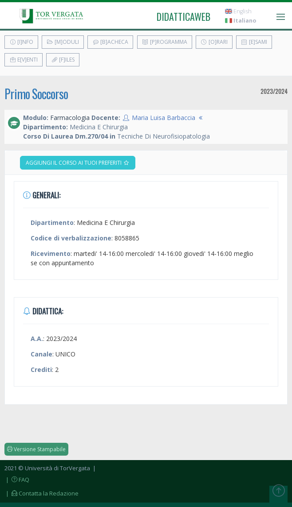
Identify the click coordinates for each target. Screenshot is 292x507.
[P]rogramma (164, 42)
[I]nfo (21, 42)
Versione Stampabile (36, 449)
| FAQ (16, 480)
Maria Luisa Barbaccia (163, 117)
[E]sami (254, 42)
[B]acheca (110, 42)
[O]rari (214, 42)
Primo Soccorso (36, 94)
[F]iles (63, 59)
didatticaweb (183, 16)
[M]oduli (63, 42)
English (238, 11)
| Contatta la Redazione (41, 493)
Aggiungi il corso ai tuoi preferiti (78, 162)
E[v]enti (23, 59)
